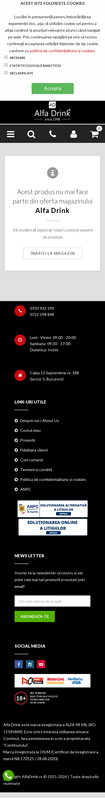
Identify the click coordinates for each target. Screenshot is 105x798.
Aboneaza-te (34, 616)
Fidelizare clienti (34, 450)
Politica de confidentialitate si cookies (53, 479)
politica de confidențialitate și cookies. (63, 50)
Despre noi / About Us (39, 420)
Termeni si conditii (36, 469)
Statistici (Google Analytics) (32, 65)
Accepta (52, 88)
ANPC (25, 489)
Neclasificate (18, 73)
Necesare (14, 57)
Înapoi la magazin (53, 253)
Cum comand (31, 459)
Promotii (27, 440)
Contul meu (30, 430)
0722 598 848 (42, 314)
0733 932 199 (42, 308)
